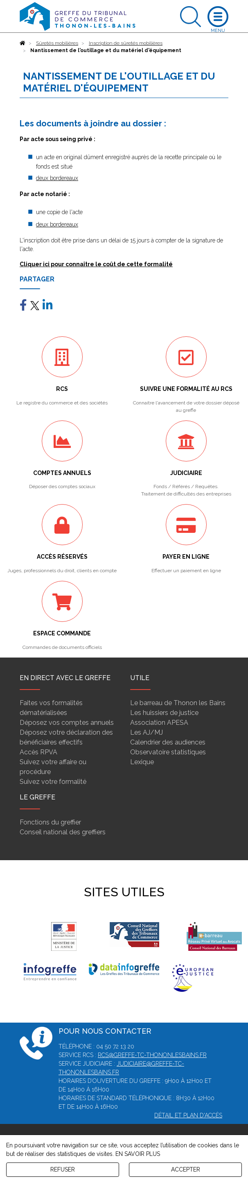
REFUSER (62, 1169)
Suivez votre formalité (53, 782)
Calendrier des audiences (167, 742)
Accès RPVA (38, 752)
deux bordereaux (57, 178)
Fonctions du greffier (50, 822)
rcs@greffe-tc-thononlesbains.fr (152, 1055)
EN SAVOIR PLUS (137, 1154)
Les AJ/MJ (146, 732)
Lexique (142, 762)
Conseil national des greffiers (63, 832)
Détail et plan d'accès (188, 1115)
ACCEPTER (185, 1169)
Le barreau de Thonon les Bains (177, 703)
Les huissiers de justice (164, 713)
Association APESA (159, 722)
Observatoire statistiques (168, 752)
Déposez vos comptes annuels (67, 722)
